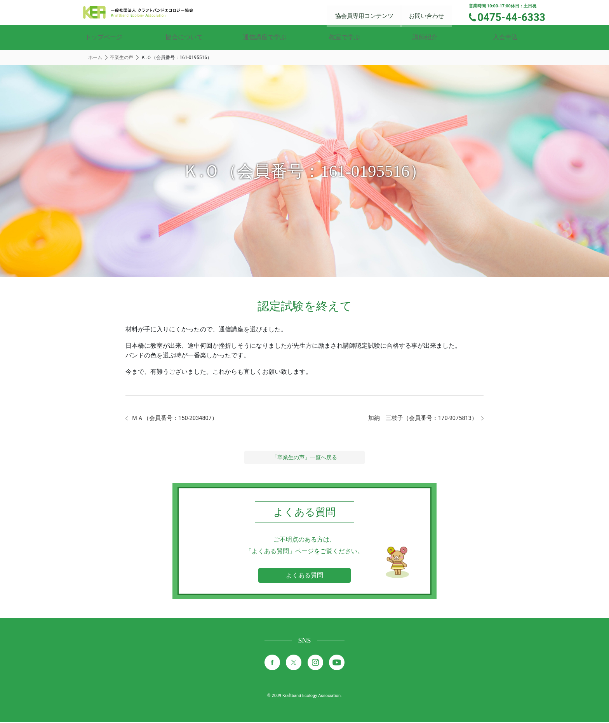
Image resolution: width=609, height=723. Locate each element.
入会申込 (505, 37)
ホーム (95, 57)
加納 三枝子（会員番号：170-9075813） (418, 418)
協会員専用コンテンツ (370, 12)
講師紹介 (424, 37)
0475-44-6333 (514, 16)
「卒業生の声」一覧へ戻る (304, 458)
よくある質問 (304, 576)
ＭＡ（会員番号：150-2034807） (178, 418)
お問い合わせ (431, 12)
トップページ (103, 37)
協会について (184, 37)
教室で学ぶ (344, 37)
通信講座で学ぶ (264, 37)
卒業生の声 (121, 57)
